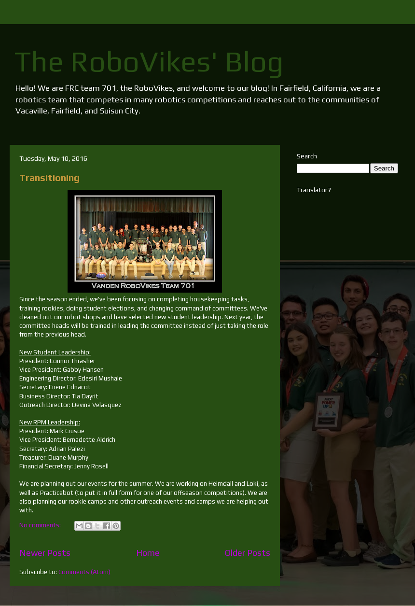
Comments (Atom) (84, 572)
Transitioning (49, 177)
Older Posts (247, 553)
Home (148, 553)
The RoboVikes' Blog (149, 61)
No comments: (40, 525)
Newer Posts (44, 553)
